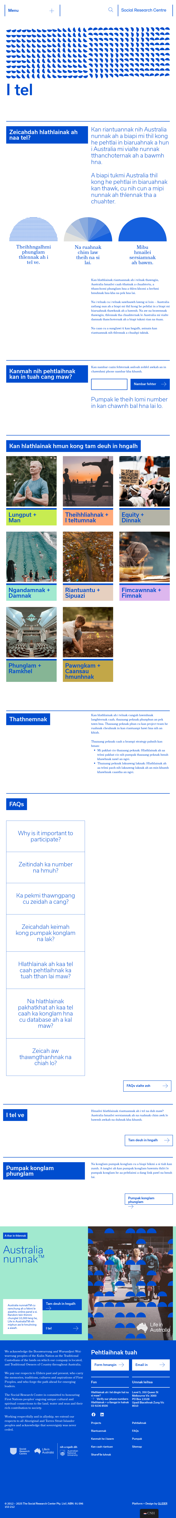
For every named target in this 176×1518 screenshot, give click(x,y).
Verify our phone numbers (112, 1399)
